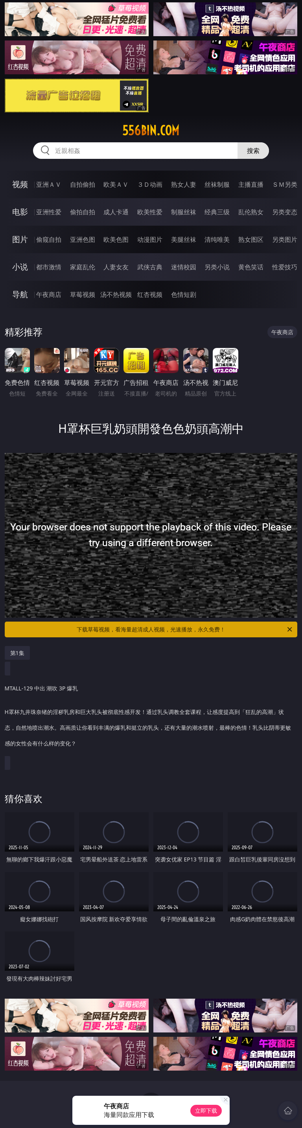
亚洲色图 (82, 239)
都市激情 (48, 267)
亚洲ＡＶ (48, 184)
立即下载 (206, 1110)
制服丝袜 (183, 212)
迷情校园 (183, 267)
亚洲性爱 (48, 212)
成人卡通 (116, 212)
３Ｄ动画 (149, 184)
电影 (20, 211)
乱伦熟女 (250, 212)
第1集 (17, 653)
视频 (20, 184)
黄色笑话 (250, 267)
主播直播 (250, 184)
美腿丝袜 (183, 239)
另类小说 (217, 267)
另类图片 (284, 239)
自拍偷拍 (82, 184)
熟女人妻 (183, 184)
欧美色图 (116, 239)
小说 (20, 266)
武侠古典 (149, 267)
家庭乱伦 (82, 267)
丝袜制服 (217, 184)
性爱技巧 (284, 267)
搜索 (253, 150)
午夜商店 (48, 294)
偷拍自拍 (82, 212)
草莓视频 (82, 294)
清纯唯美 (217, 239)
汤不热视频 (116, 294)
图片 (20, 239)
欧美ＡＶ (116, 184)
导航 (20, 294)
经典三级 (217, 212)
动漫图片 (149, 239)
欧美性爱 (149, 212)
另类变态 (284, 212)
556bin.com (150, 130)
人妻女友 (116, 267)
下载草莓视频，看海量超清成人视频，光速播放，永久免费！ (185, 629)
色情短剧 (183, 294)
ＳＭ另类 (284, 184)
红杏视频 (149, 294)
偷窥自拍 (48, 239)
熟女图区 (250, 239)
